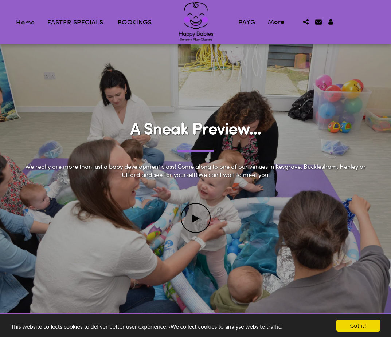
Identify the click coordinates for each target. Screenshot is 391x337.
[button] (306, 22)
